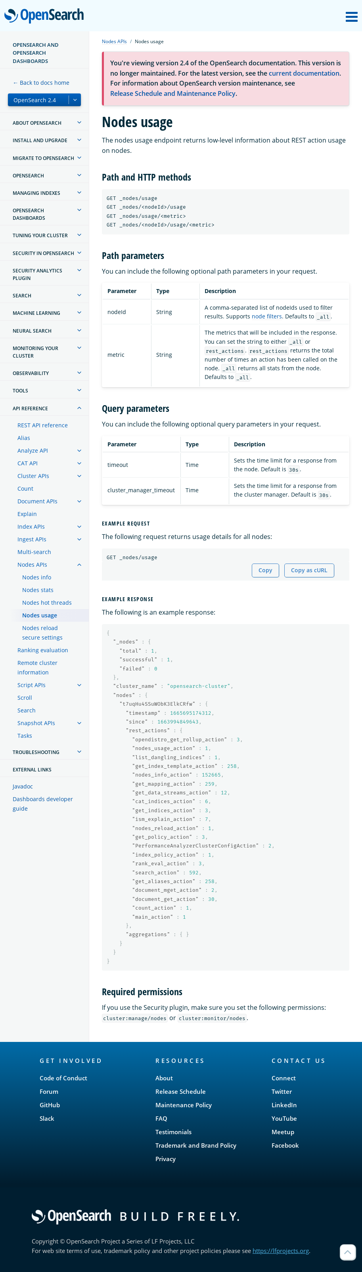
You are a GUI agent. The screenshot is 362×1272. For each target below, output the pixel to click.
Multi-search (34, 552)
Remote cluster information (37, 667)
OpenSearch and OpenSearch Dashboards (36, 53)
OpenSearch (46, 16)
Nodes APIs (32, 564)
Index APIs (31, 526)
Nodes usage (39, 615)
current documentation (304, 73)
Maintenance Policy (183, 1105)
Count (25, 488)
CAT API (27, 463)
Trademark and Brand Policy (195, 1145)
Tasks (24, 735)
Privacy (165, 1159)
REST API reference (42, 425)
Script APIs (31, 685)
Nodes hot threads (47, 602)
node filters (267, 316)
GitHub (50, 1105)
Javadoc (23, 786)
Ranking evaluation (42, 650)
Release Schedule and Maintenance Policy (173, 93)
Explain (27, 514)
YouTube (284, 1118)
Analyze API (32, 450)
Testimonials (173, 1132)
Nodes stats (38, 590)
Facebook (285, 1145)
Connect (284, 1078)
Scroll (24, 697)
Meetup (283, 1132)
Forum (49, 1091)
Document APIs (37, 501)
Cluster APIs (33, 476)
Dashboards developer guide (43, 803)
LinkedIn (284, 1105)
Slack (47, 1118)
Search (26, 710)
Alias (23, 438)
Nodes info (36, 577)
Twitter (282, 1091)
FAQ (161, 1118)
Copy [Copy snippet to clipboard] (265, 570)
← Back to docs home (41, 82)
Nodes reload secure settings (42, 632)
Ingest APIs (31, 539)
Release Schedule (180, 1091)
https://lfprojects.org (281, 1251)
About (164, 1078)
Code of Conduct (63, 1078)
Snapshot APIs (36, 723)
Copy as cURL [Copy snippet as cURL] (309, 570)
